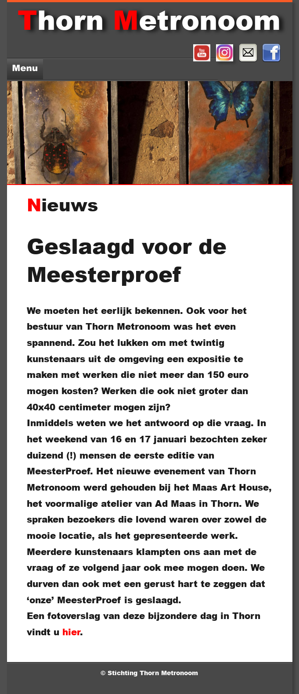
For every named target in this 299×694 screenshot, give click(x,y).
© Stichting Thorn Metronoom (150, 673)
